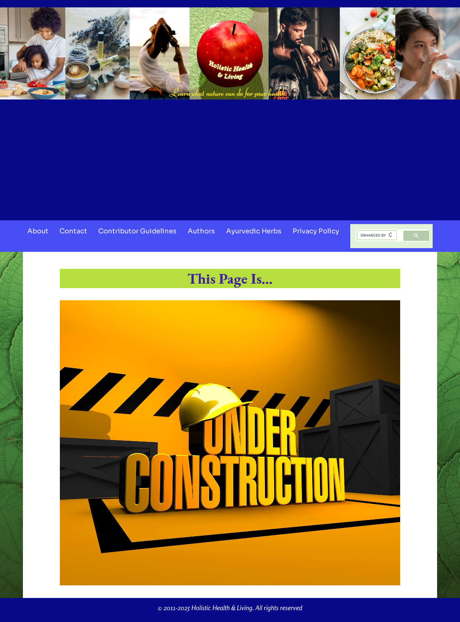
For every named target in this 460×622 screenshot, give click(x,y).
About (37, 231)
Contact (73, 231)
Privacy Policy (316, 231)
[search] (376, 235)
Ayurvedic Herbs (254, 231)
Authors (201, 231)
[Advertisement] (230, 157)
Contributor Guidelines (137, 231)
